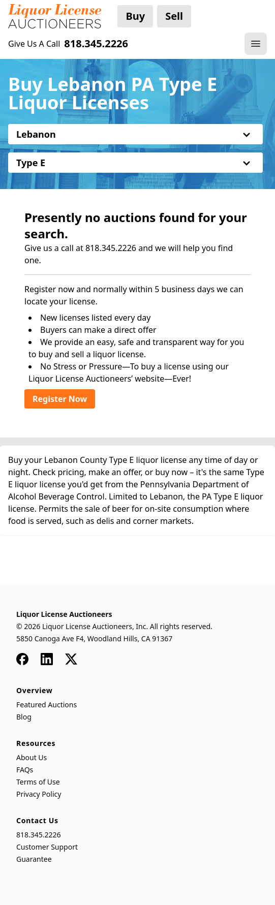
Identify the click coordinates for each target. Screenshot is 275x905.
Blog (24, 717)
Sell (174, 16)
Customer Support (47, 847)
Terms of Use (38, 782)
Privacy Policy (38, 794)
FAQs (24, 769)
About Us (31, 757)
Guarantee (34, 859)
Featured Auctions (46, 704)
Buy (135, 16)
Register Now (60, 398)
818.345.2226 (38, 834)
